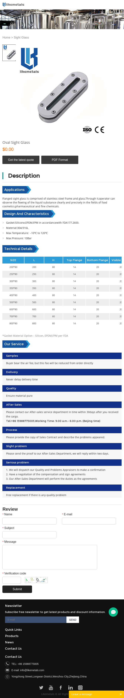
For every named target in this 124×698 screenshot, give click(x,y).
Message (9, 541)
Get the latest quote (21, 159)
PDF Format (60, 159)
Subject (8, 528)
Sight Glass (21, 37)
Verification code (14, 573)
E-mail (67, 514)
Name (7, 514)
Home (6, 37)
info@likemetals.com (32, 670)
